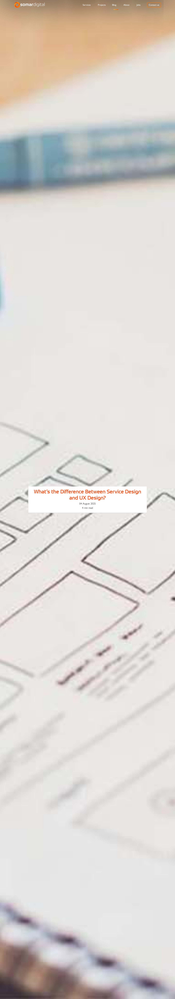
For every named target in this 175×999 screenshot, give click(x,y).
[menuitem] (86, 4)
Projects (102, 5)
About (126, 4)
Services (87, 4)
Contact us (154, 4)
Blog (114, 5)
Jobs (138, 5)
